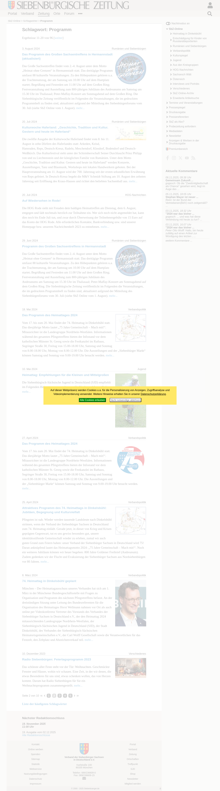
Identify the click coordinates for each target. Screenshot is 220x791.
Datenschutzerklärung (153, 394)
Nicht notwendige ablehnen (125, 400)
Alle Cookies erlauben (92, 400)
